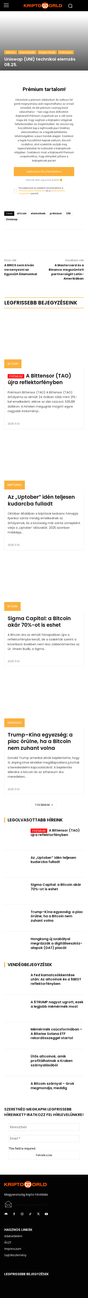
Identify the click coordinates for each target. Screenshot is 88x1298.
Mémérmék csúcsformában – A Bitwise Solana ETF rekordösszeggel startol (56, 1034)
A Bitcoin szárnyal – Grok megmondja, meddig (52, 1085)
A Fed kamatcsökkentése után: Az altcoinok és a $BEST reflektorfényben (56, 979)
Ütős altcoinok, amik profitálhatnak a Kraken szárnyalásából (51, 1061)
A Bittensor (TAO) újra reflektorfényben (39, 379)
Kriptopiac (14, 485)
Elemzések (27, 52)
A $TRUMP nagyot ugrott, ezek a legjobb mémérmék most (57, 1004)
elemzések (38, 213)
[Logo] (44, 6)
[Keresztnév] (44, 1127)
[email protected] (31, 1205)
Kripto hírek (47, 52)
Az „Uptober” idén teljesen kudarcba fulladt (41, 500)
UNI (68, 213)
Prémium (66, 52)
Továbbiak (44, 805)
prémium (56, 213)
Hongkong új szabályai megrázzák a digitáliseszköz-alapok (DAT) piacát (56, 943)
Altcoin (10, 52)
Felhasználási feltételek (31, 190)
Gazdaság (14, 722)
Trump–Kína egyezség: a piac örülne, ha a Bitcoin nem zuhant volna (40, 741)
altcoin (22, 213)
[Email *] (44, 1138)
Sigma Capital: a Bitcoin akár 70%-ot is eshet (39, 621)
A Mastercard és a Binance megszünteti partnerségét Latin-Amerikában (66, 272)
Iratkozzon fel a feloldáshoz (44, 171)
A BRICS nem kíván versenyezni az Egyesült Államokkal (20, 269)
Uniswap (12, 219)
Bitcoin (12, 606)
